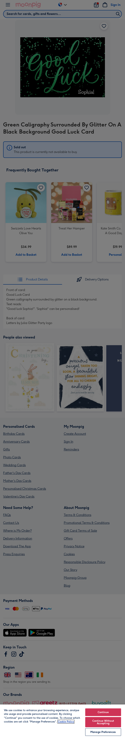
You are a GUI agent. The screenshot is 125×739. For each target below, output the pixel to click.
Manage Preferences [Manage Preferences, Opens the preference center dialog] (103, 732)
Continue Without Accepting (103, 722)
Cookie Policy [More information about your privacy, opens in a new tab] (66, 721)
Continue (103, 712)
